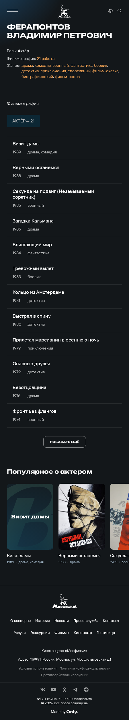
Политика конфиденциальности (85, 668)
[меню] (12, 11)
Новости (61, 620)
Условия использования (38, 668)
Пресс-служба (85, 620)
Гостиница (106, 632)
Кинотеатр (83, 632)
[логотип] (64, 11)
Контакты (111, 620)
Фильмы (61, 632)
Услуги (20, 632)
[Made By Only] (64, 712)
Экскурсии (40, 632)
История (42, 620)
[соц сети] (42, 689)
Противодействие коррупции (64, 675)
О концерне (20, 620)
